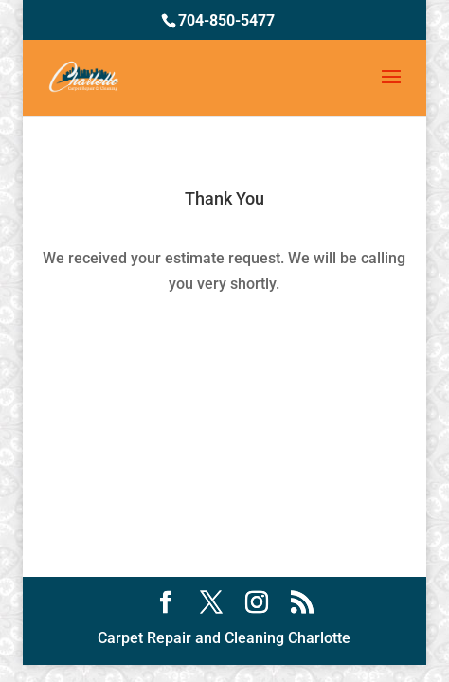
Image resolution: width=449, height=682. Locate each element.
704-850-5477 (226, 20)
